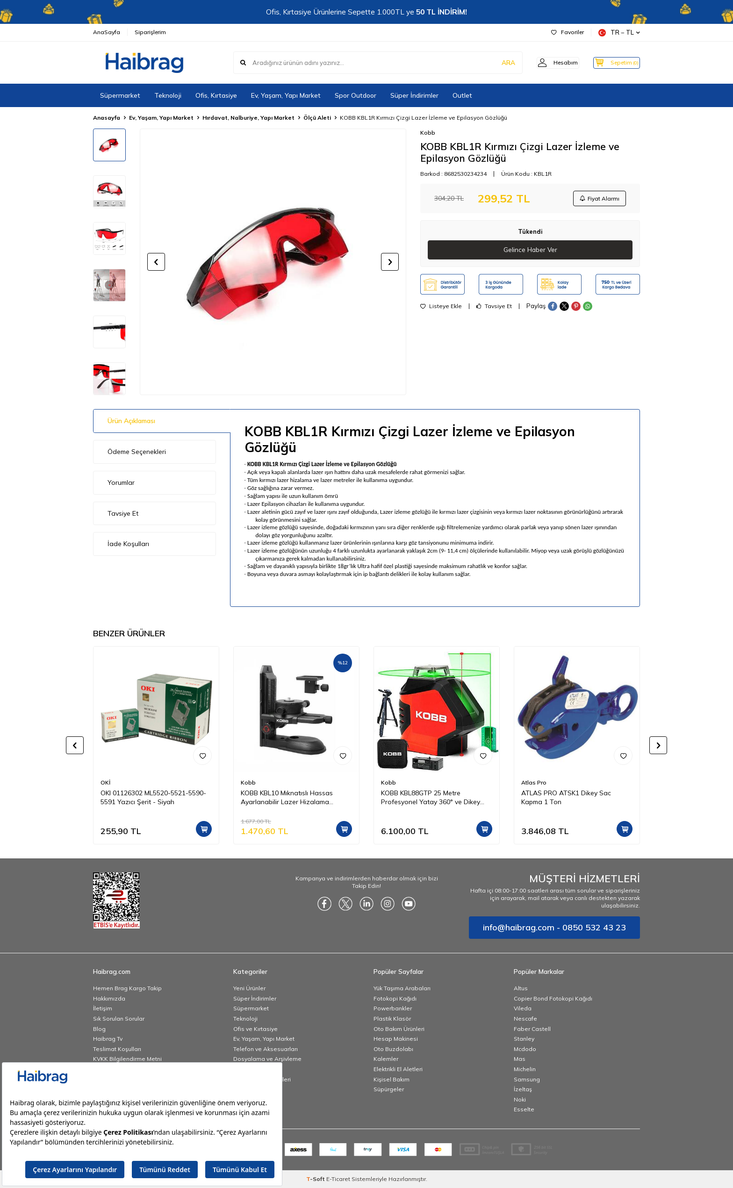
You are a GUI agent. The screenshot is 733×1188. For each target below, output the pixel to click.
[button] (156, 262)
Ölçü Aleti (317, 117)
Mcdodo (525, 1048)
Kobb (427, 132)
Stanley (524, 1038)
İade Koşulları (128, 544)
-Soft (316, 1178)
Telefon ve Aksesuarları (265, 1048)
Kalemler (386, 1058)
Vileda (523, 1008)
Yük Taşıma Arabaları (402, 988)
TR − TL (619, 32)
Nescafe (525, 1018)
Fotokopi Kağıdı (395, 998)
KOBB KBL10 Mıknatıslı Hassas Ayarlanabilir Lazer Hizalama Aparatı (287, 797)
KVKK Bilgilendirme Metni (127, 1058)
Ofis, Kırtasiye (216, 95)
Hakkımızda (109, 998)
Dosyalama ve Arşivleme (267, 1058)
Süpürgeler (389, 1089)
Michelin (525, 1069)
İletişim (102, 1008)
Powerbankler (393, 1008)
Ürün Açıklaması (131, 421)
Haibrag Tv (107, 1038)
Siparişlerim (150, 32)
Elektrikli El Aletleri (398, 1069)
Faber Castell (532, 1028)
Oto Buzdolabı (393, 1048)
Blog (99, 1028)
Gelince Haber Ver (530, 251)
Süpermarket (120, 95)
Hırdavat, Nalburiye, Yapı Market (248, 117)
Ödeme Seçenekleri (137, 451)
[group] (273, 262)
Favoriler (567, 32)
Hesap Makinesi (396, 1038)
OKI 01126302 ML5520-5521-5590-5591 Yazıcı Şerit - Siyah (153, 797)
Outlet (462, 95)
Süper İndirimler (414, 95)
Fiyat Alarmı (598, 198)
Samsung (527, 1079)
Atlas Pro (533, 782)
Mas (519, 1058)
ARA (494, 62)
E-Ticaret (338, 1178)
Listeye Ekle (441, 308)
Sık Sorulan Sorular (118, 1018)
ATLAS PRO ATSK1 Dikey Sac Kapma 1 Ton (566, 797)
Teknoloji (167, 95)
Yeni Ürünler (249, 988)
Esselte (524, 1109)
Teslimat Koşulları (117, 1048)
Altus (521, 988)
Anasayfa (106, 117)
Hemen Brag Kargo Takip (127, 988)
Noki (520, 1099)
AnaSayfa (106, 32)
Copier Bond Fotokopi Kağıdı (553, 998)
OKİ (105, 782)
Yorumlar (121, 482)
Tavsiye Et (494, 308)
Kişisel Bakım (392, 1079)
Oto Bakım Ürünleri (399, 1028)
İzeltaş (523, 1089)
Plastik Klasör (392, 1018)
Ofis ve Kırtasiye (255, 1028)
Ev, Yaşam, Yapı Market (286, 95)
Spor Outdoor (355, 95)
